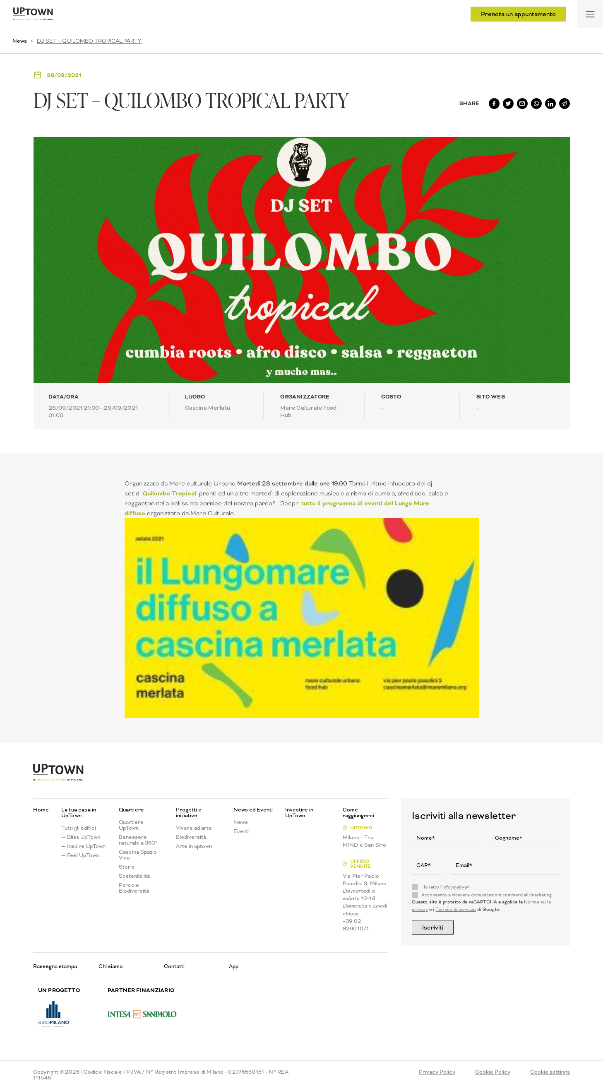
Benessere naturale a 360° (138, 840)
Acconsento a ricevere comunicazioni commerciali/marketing (486, 895)
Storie (127, 867)
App (233, 966)
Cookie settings (550, 1072)
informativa (454, 887)
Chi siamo (110, 966)
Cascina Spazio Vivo (138, 855)
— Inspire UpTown (83, 846)
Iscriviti (432, 927)
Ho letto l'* (445, 887)
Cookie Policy (492, 1072)
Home (41, 810)
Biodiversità (191, 837)
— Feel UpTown (80, 855)
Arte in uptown (194, 846)
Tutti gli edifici (78, 828)
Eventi (241, 831)
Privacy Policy (437, 1072)
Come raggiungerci (358, 813)
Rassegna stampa (55, 966)
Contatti (174, 966)
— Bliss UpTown (80, 837)
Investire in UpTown (299, 813)
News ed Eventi (253, 810)
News (19, 40)
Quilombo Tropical (169, 493)
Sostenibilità (134, 876)
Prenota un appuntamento (518, 14)
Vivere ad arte (194, 828)
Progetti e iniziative (189, 813)
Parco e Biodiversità (134, 888)
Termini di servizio (455, 909)
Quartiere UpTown (131, 825)
